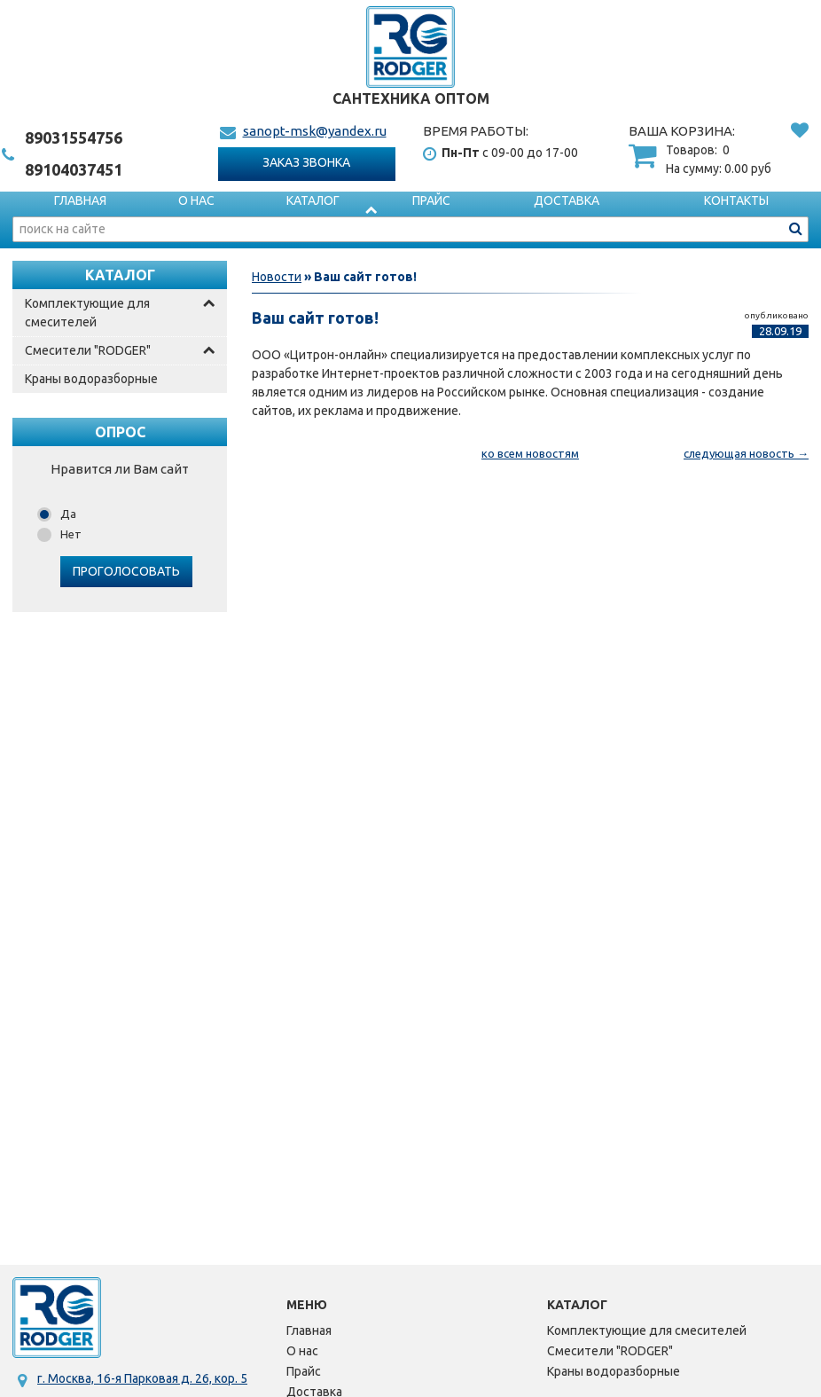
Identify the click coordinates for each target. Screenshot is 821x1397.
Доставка (566, 200)
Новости (276, 277)
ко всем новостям (530, 453)
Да (68, 513)
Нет (71, 534)
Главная (80, 200)
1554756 (73, 137)
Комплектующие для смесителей (87, 312)
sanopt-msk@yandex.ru (315, 130)
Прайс (431, 200)
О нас (196, 200)
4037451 (73, 169)
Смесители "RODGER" (88, 350)
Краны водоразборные (91, 379)
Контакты (736, 200)
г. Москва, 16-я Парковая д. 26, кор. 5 (142, 1378)
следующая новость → (746, 453)
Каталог (313, 200)
